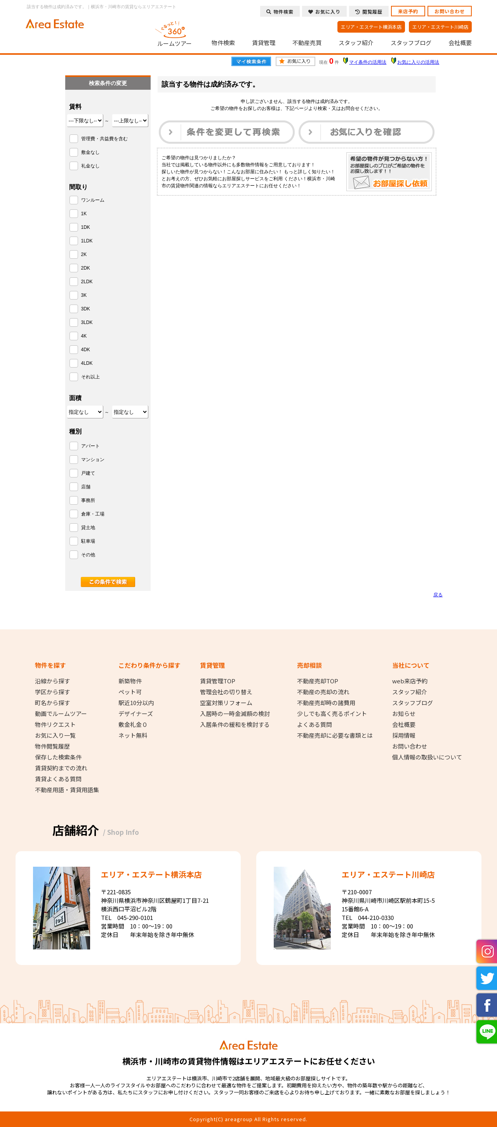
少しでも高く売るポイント (332, 713)
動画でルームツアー (61, 713)
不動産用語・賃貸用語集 (67, 789)
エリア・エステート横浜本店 (371, 26)
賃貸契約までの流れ (61, 768)
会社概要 (460, 42)
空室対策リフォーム (226, 702)
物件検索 (223, 42)
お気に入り (324, 11)
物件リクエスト (55, 724)
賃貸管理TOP (217, 681)
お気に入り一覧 (55, 735)
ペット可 (130, 691)
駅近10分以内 (136, 702)
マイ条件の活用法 (367, 62)
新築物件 (130, 681)
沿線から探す (52, 681)
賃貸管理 (263, 42)
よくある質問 (314, 724)
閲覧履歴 (368, 11)
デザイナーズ (135, 713)
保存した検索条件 (58, 757)
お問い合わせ (449, 11)
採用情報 (403, 735)
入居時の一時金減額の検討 (235, 713)
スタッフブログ (411, 42)
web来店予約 (409, 681)
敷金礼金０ (133, 724)
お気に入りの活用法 (418, 62)
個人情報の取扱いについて (427, 757)
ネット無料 (133, 735)
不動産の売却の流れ (323, 691)
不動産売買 (306, 42)
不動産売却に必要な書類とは (335, 735)
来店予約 (408, 11)
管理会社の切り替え (226, 691)
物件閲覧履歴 (52, 746)
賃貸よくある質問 (58, 778)
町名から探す (52, 702)
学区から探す (52, 691)
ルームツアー (175, 32)
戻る (438, 594)
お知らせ (403, 713)
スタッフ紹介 (356, 42)
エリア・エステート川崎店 (440, 26)
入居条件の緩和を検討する (235, 724)
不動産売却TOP (317, 681)
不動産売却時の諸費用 (326, 702)
